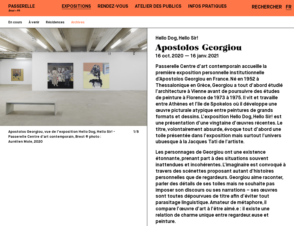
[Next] (108, 77)
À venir (34, 22)
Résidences (55, 22)
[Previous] (39, 77)
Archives (78, 22)
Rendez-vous (113, 6)
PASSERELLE (21, 6)
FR (289, 7)
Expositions (76, 6)
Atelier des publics (158, 6)
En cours (15, 22)
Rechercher (267, 7)
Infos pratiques (207, 6)
